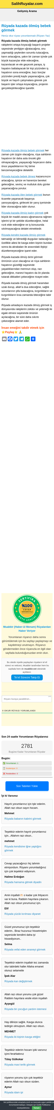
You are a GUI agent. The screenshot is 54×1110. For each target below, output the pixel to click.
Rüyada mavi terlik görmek (19, 1064)
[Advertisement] (27, 120)
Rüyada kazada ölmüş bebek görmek (22, 150)
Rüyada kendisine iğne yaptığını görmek (22, 848)
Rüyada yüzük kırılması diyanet (22, 913)
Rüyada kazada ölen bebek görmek (21, 194)
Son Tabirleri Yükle (27, 786)
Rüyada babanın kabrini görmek (22, 818)
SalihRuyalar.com (27, 3)
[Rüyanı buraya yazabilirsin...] (27, 698)
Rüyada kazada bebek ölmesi (18, 176)
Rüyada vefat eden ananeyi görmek (24, 949)
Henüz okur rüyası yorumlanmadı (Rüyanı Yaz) (25, 35)
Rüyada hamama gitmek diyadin (22, 882)
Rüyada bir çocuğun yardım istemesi (25, 1009)
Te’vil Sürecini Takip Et (27, 677)
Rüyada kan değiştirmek (18, 981)
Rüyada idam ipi (13, 1092)
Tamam (37, 1108)
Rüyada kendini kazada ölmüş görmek (23, 235)
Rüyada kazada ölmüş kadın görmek (22, 212)
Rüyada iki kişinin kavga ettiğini (22, 1036)
